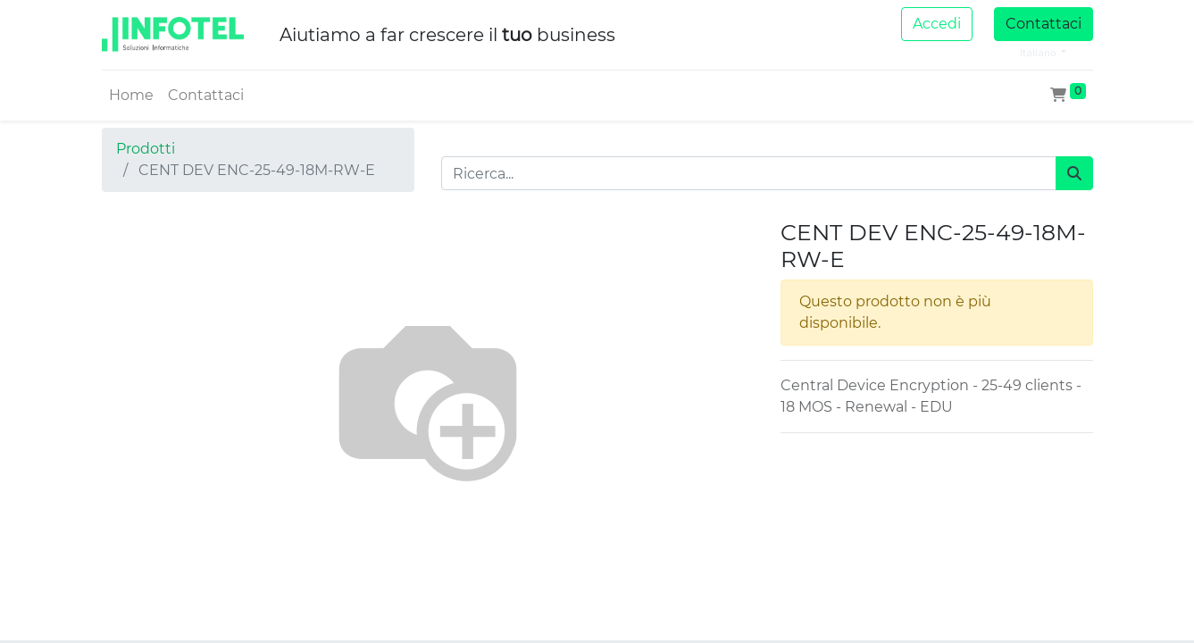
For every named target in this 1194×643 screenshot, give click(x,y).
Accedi (937, 23)
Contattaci (1043, 23)
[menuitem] (131, 95)
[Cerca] (1074, 173)
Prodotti (145, 148)
